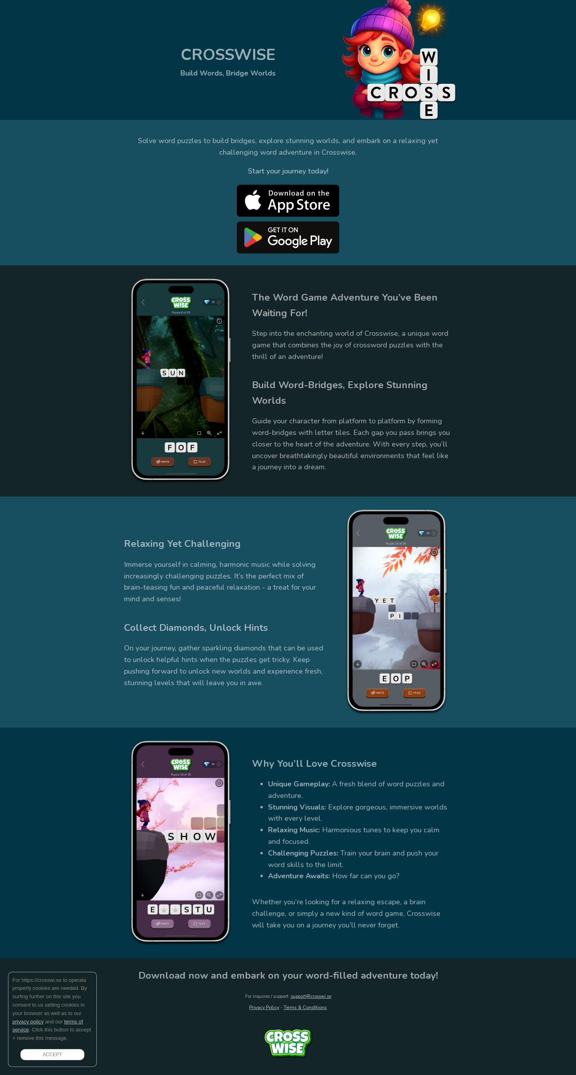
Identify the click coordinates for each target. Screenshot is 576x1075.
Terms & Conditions (305, 1007)
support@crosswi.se (311, 996)
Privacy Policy (264, 1007)
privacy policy (28, 1022)
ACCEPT (52, 1054)
